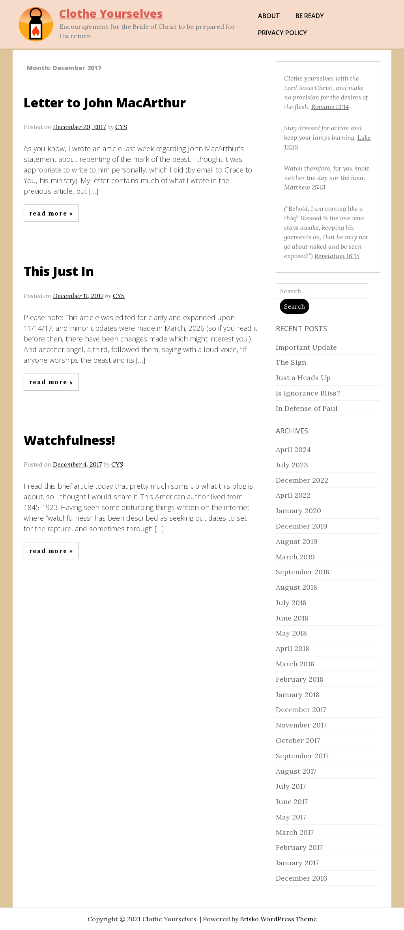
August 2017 (296, 771)
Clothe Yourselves (111, 13)
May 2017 (291, 816)
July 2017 (291, 786)
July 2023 (292, 464)
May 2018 (291, 633)
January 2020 (298, 510)
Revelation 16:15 (336, 256)
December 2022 (302, 480)
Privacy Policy (282, 32)
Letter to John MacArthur (105, 102)
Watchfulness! (69, 439)
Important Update (306, 347)
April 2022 (293, 495)
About (269, 15)
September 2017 (302, 755)
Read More (49, 213)
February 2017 (299, 847)
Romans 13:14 (330, 107)
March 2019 (295, 556)
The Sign (291, 362)
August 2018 (296, 587)
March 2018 (295, 663)
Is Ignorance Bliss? (308, 393)
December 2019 (301, 526)
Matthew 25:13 (304, 187)
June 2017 (292, 801)
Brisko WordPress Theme (278, 919)
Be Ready (310, 15)
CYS (121, 127)
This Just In (59, 270)
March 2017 (295, 832)
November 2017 (301, 724)
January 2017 (297, 862)
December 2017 (301, 709)
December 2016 (301, 878)
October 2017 (298, 740)
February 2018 (300, 679)
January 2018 (298, 694)
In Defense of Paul (307, 408)
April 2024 (293, 449)
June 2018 (292, 617)
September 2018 (302, 571)
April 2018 (292, 648)
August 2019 (297, 541)
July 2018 (291, 602)
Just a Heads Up (303, 377)
